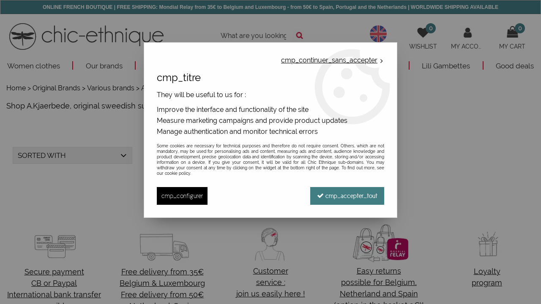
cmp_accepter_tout (347, 195)
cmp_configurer (182, 195)
